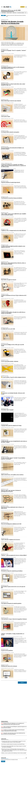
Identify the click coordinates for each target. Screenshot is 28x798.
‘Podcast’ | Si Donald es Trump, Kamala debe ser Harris (12, 634)
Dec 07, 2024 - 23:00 (10, 589)
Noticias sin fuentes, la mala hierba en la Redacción (12, 23)
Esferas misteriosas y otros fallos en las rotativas (12, 474)
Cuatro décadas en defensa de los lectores (10, 539)
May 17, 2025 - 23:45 (10, 379)
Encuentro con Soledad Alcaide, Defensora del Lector (13, 394)
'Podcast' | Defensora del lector (6, 163)
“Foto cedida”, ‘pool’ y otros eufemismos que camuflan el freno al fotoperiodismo (13, 214)
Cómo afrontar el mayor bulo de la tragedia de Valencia (14, 619)
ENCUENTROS (3, 391)
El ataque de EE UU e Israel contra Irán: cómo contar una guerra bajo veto (13, 85)
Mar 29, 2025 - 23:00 (10, 444)
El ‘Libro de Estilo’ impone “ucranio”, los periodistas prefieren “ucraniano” (13, 459)
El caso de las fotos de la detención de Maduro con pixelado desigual (12, 148)
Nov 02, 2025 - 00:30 (10, 232)
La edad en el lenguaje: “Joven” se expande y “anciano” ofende (13, 51)
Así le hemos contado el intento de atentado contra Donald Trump (13, 744)
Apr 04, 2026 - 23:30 (10, 53)
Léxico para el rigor (5, 116)
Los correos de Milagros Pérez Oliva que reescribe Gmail (12, 345)
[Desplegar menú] (2, 7)
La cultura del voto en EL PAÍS (8, 329)
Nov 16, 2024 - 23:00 (10, 605)
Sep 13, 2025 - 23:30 (10, 281)
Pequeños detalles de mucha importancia (10, 182)
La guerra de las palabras (7, 650)
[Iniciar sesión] (26, 7)
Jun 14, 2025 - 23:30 (10, 347)
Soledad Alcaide (3, 53)
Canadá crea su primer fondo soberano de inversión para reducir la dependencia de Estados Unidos (12, 730)
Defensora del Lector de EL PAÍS (10, 10)
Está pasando (4, 12)
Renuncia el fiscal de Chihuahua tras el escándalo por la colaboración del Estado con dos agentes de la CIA (12, 724)
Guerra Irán (14, 12)
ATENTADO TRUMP (9, 12)
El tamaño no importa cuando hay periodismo (12, 571)
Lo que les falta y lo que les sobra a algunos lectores (13, 377)
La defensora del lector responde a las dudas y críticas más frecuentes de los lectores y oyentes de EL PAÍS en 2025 (13, 165)
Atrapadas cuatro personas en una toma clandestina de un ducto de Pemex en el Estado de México (13, 734)
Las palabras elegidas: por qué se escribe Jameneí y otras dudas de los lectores (12, 68)
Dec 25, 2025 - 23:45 (12, 168)
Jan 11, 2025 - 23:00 (10, 541)
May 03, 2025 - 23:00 (10, 411)
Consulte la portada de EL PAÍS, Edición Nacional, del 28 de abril (16, 16)
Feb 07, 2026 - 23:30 (10, 118)
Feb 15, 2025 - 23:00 (10, 493)
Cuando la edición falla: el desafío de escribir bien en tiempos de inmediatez (13, 313)
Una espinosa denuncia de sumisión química (11, 603)
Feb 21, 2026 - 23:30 (10, 102)
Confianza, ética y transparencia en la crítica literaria (13, 230)
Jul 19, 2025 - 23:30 (10, 315)
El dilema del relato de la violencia (9, 666)
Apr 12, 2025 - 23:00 (10, 427)
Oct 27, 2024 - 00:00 (10, 652)
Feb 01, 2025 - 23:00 (10, 510)
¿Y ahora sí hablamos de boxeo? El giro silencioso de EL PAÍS (13, 296)
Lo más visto (3, 738)
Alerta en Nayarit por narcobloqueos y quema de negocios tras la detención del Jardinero (14, 727)
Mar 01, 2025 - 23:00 (10, 476)
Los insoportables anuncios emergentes (10, 132)
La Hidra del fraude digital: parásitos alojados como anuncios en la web (13, 247)
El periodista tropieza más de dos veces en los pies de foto (13, 587)
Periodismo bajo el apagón (7, 409)
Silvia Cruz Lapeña (4, 636)
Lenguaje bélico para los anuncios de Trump (11, 425)
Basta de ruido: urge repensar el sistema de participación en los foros (11, 491)
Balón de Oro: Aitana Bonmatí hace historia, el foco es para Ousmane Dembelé (13, 264)
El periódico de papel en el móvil (8, 279)
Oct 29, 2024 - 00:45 (18, 636)
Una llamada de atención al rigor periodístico (11, 198)
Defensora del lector (4, 49)
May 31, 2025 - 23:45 (10, 363)
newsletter (3, 757)
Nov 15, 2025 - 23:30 (10, 216)
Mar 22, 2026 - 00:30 (10, 70)
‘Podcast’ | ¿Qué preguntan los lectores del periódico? (14, 555)
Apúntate (3, 761)
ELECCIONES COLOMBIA (20, 12)
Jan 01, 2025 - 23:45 (12, 557)
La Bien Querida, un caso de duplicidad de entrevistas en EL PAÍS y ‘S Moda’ (14, 442)
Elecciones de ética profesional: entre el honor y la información (12, 508)
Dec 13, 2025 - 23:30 (10, 184)
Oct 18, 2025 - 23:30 (10, 249)
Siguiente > (22, 682)
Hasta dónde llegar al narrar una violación (11, 100)
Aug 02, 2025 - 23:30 (10, 298)
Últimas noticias (4, 721)
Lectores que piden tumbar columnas (10, 361)
